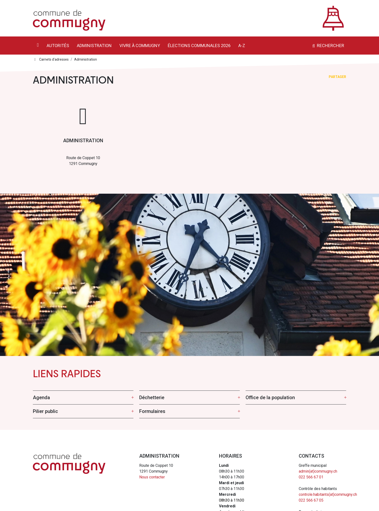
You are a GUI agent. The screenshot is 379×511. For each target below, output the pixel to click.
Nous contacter (152, 477)
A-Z (241, 45)
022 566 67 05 (311, 500)
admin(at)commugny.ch (318, 471)
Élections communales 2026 (199, 45)
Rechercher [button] (327, 45)
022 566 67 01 (311, 477)
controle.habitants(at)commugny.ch (328, 494)
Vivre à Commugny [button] (139, 45)
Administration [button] (94, 45)
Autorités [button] (58, 45)
